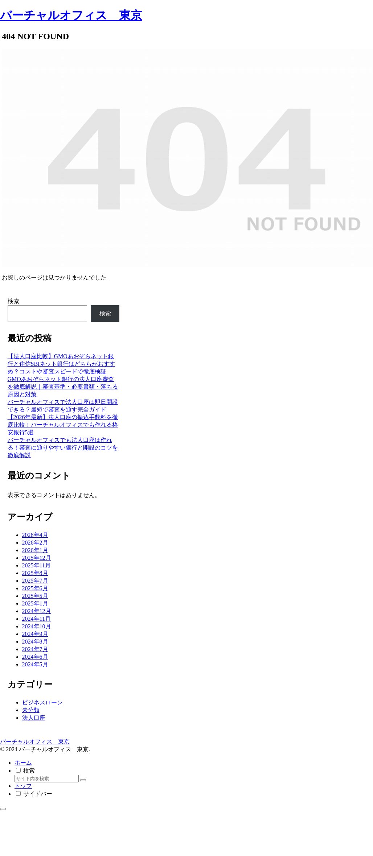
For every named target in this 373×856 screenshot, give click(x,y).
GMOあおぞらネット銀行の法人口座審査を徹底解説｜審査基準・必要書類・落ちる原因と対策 (63, 386)
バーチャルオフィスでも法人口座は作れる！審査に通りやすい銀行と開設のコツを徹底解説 (63, 447)
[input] (47, 778)
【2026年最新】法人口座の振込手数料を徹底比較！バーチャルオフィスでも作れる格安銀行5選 (63, 424)
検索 (13, 301)
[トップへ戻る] (3, 809)
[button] (83, 780)
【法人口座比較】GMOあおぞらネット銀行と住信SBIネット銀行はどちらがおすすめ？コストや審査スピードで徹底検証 (61, 364)
